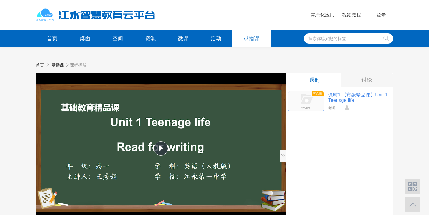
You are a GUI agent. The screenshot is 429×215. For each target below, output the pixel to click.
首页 (52, 39)
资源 (150, 39)
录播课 (251, 39)
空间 (117, 39)
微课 (183, 39)
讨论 (366, 80)
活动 (216, 39)
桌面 (85, 39)
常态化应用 (323, 14)
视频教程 (351, 14)
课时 (315, 80)
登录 (381, 14)
